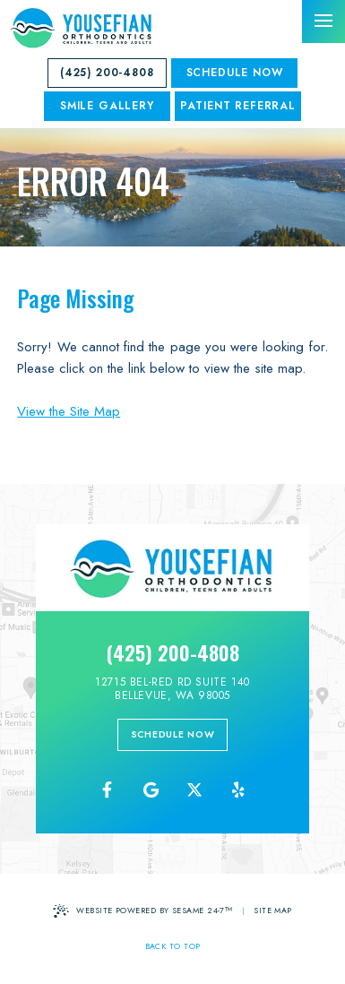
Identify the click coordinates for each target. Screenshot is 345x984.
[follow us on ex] (194, 790)
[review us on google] (150, 790)
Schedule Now (234, 73)
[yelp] (238, 790)
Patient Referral (237, 106)
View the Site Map (68, 411)
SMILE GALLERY (107, 106)
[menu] (323, 21)
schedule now (173, 734)
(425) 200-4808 (107, 73)
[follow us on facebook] (106, 790)
